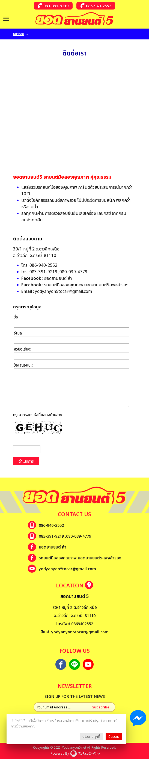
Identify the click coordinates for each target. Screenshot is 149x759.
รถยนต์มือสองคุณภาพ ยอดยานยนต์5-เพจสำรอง (86, 285)
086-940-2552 (98, 5)
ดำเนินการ (26, 461)
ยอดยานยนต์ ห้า (58, 278)
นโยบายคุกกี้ (91, 736)
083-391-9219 (55, 5)
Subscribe (100, 707)
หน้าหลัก (18, 34)
